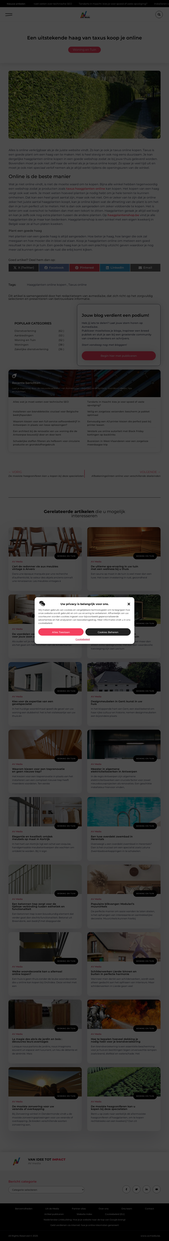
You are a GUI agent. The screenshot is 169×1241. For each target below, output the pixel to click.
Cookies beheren (108, 632)
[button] (129, 604)
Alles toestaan (61, 632)
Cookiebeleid (83, 639)
